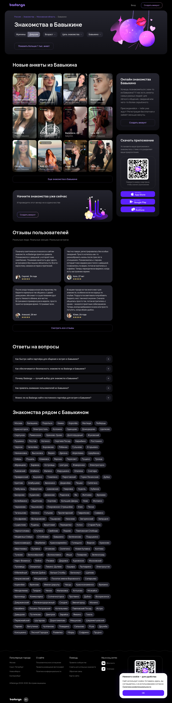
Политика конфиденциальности (48, 671)
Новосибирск (15, 671)
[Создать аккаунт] (151, 5)
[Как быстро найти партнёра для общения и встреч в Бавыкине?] (63, 359)
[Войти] (133, 5)
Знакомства (28, 16)
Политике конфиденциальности (137, 686)
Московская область (46, 16)
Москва (12, 662)
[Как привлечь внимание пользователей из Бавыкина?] (63, 388)
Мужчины (21, 34)
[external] (138, 194)
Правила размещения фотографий (50, 667)
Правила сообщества (77, 662)
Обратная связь (75, 671)
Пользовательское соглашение (48, 662)
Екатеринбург (15, 676)
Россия (17, 16)
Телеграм (108, 669)
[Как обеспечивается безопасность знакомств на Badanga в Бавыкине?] (63, 369)
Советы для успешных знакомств (82, 667)
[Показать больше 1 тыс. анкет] (34, 46)
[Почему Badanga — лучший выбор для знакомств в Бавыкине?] (63, 378)
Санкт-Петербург (17, 667)
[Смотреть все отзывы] (63, 328)
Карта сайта (74, 676)
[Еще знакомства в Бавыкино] (63, 179)
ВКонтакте (108, 663)
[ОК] (143, 693)
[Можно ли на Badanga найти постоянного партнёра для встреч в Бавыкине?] (63, 398)
